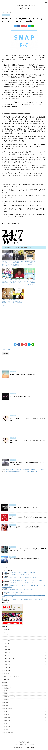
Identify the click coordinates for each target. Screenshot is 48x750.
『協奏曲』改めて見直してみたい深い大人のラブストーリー (19, 574)
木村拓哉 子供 (6, 714)
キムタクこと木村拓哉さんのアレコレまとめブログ (24, 744)
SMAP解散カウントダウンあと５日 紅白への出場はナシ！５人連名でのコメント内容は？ (7, 263)
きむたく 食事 (6, 629)
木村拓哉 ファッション (8, 694)
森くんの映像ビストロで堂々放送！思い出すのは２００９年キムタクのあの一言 (25, 469)
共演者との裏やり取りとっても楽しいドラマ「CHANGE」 (24, 507)
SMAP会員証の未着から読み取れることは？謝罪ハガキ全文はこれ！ (22, 471)
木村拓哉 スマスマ (7, 708)
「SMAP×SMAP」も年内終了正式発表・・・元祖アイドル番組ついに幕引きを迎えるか (18, 263)
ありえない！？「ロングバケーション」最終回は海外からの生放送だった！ (23, 599)
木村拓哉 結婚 (6, 720)
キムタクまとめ (24, 8)
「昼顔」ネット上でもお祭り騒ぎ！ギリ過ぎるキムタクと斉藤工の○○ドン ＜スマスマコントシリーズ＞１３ (7, 302)
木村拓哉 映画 (5, 702)
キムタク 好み (6, 667)
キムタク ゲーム (6, 646)
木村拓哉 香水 (6, 726)
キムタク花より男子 (7, 679)
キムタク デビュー (7, 652)
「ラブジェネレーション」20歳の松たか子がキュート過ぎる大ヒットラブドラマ (24, 580)
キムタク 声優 (6, 664)
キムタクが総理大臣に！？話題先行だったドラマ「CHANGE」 (20, 589)
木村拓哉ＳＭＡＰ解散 (8, 732)
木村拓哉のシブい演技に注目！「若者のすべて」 (16, 592)
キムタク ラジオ (6, 661)
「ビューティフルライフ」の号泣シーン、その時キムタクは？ (19, 582)
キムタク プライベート (8, 658)
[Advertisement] (24, 320)
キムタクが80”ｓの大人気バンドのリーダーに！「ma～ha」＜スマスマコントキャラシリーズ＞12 (29, 282)
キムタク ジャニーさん (8, 638)
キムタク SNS (6, 635)
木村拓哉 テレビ (6, 688)
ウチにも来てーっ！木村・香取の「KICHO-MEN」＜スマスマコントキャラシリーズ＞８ (18, 302)
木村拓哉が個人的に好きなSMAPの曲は (20, 396)
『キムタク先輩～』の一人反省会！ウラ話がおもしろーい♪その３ (18, 281)
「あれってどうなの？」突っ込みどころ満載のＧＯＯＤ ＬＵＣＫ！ (26, 558)
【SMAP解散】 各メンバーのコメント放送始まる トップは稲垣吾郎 (29, 263)
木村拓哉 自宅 (6, 723)
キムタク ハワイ (6, 655)
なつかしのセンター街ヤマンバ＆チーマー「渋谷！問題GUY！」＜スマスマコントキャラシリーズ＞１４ (7, 282)
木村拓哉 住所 (6, 711)
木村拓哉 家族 (5, 699)
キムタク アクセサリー (8, 643)
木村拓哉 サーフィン (7, 682)
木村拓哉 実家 (6, 717)
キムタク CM (6, 640)
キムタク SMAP (6, 349)
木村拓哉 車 (5, 705)
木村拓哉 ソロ (5, 685)
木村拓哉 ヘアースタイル (8, 696)
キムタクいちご (6, 673)
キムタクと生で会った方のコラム (10, 676)
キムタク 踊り (6, 670)
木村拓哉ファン (6, 729)
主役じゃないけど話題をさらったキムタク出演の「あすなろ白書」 (26, 527)
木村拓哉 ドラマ (6, 691)
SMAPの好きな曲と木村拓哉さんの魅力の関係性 (22, 374)
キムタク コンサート (8, 649)
